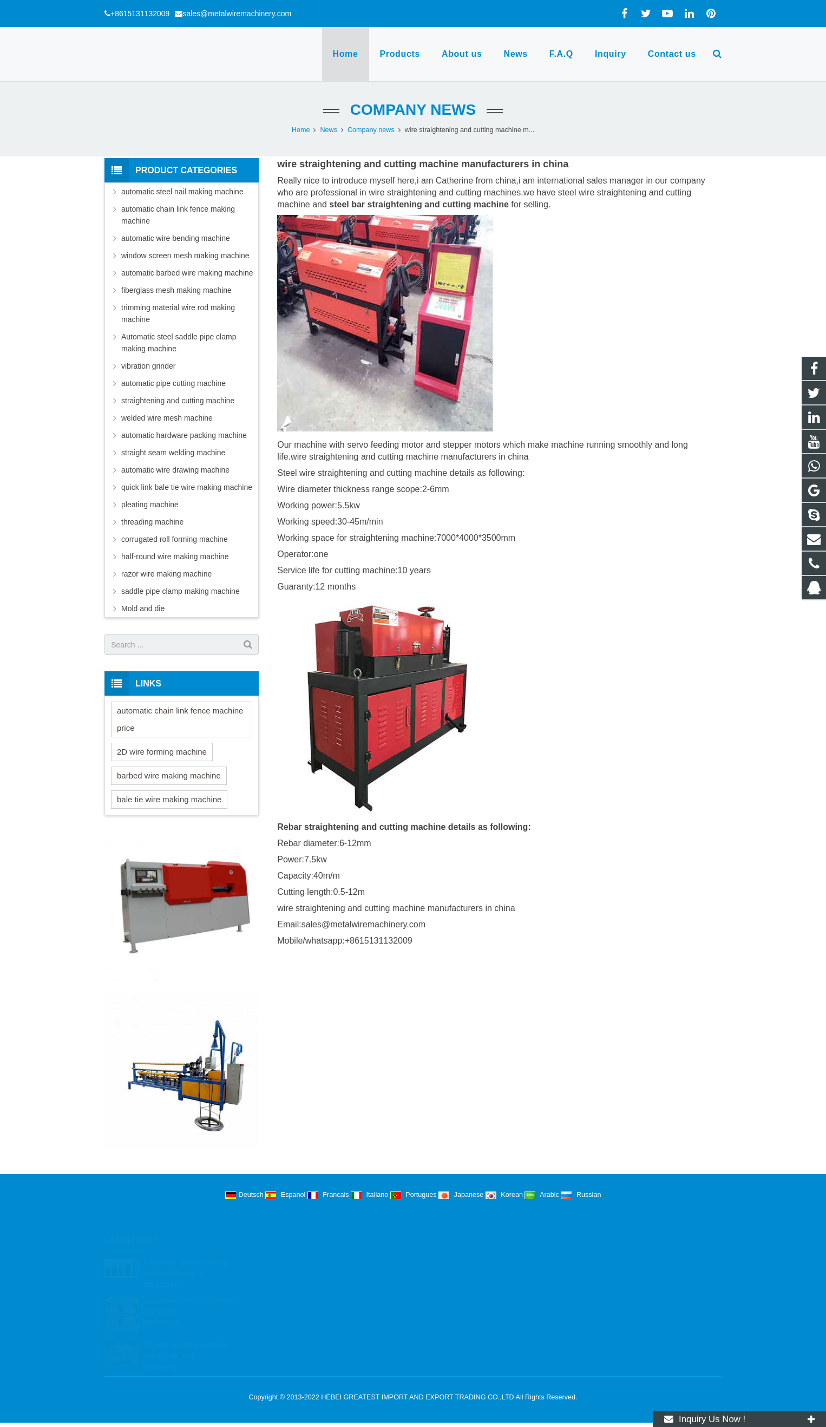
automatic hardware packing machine (184, 435)
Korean (505, 1195)
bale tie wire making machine (169, 799)
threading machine (152, 522)
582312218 (448, 1261)
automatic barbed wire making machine (187, 273)
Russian (581, 1195)
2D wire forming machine (162, 751)
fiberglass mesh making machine (176, 290)
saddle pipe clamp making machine (180, 591)
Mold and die (143, 608)
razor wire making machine (166, 574)
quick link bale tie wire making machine (186, 487)
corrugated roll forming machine (174, 539)
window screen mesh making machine (185, 255)
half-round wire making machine (174, 556)
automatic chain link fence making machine (178, 215)
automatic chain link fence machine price (180, 719)
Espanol (286, 1195)
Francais (329, 1195)
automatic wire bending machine (175, 238)
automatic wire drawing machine (175, 470)
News (328, 130)
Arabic (543, 1195)
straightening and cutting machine (177, 400)
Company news (413, 109)
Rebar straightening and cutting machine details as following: (404, 827)
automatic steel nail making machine (182, 191)
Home (301, 130)
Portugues (414, 1195)
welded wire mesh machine (167, 418)
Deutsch (245, 1195)
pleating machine (150, 504)
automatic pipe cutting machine (173, 383)
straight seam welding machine (173, 452)
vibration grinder (148, 366)
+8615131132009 (139, 13)
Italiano (370, 1195)
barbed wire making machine (169, 775)
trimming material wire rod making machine (178, 313)
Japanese (462, 1195)
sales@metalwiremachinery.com (236, 13)
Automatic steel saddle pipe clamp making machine (178, 342)
